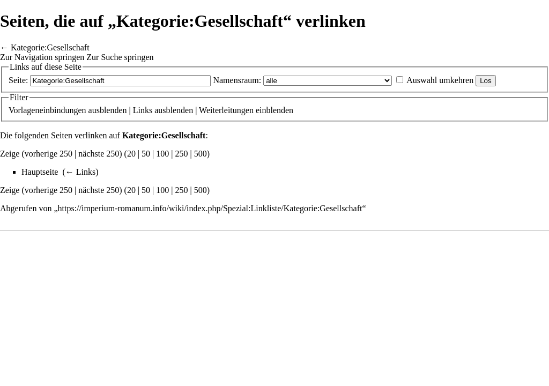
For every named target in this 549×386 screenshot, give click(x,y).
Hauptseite (39, 171)
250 (181, 153)
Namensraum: (237, 80)
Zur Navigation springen (42, 57)
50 (146, 153)
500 (200, 153)
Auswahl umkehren (439, 80)
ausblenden (107, 110)
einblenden (274, 110)
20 (131, 153)
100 (162, 153)
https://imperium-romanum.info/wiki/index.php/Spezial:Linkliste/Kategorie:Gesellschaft (210, 208)
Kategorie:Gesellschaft (50, 47)
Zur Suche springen (119, 57)
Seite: (18, 80)
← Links (80, 171)
